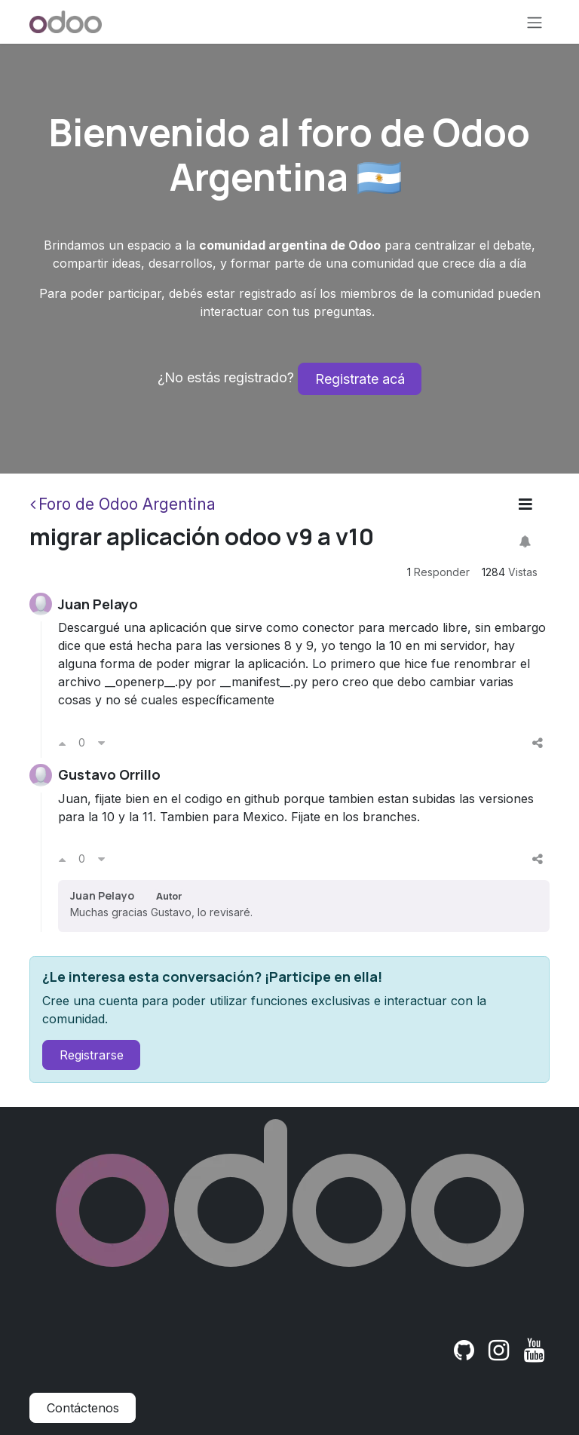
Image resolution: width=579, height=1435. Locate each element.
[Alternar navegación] (534, 22)
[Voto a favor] (62, 743)
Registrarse (92, 1054)
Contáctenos (83, 1407)
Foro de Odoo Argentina (123, 504)
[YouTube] (534, 1350)
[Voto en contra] (101, 743)
